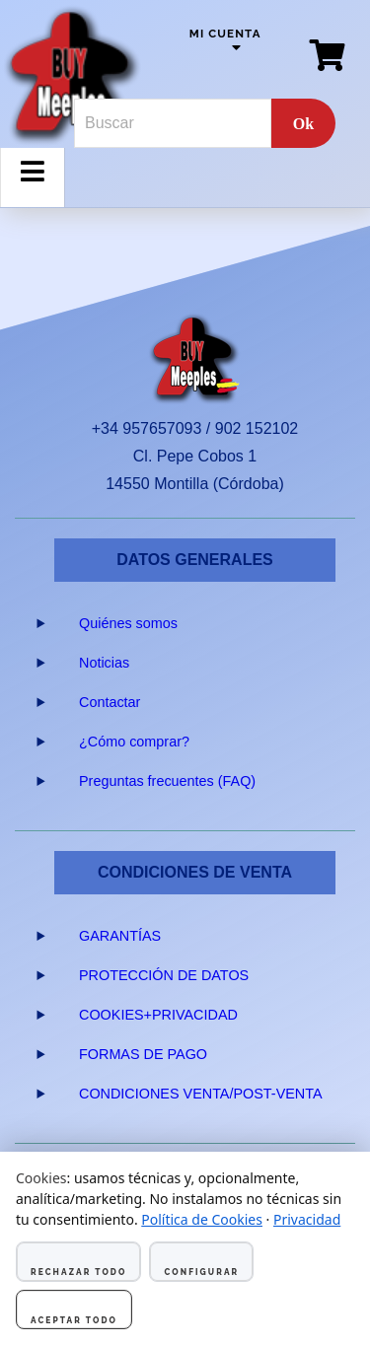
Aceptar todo (74, 1320)
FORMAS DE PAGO (143, 1054)
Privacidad (306, 1219)
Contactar (109, 702)
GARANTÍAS (120, 936)
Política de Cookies (201, 1219)
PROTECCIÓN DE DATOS (164, 975)
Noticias (104, 663)
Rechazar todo (78, 1272)
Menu (32, 187)
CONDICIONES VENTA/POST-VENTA (201, 1093)
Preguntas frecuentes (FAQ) (167, 781)
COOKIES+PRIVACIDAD (158, 1015)
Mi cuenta (225, 33)
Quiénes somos (128, 623)
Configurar (201, 1272)
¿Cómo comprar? (134, 741)
